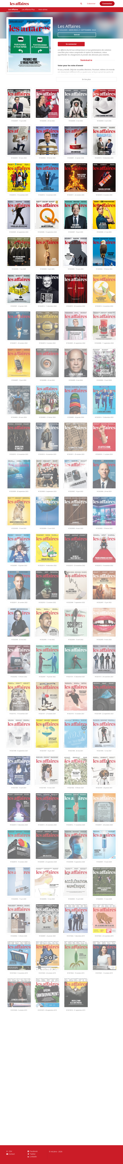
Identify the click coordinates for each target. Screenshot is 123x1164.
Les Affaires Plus (28, 9)
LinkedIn (32, 1156)
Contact (10, 1154)
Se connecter (71, 44)
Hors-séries (42, 9)
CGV (9, 1151)
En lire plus (86, 79)
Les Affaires (13, 9)
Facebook (33, 1151)
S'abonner (91, 3)
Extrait (77, 34)
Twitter (32, 1154)
